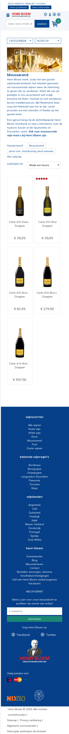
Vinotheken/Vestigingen (34, 575)
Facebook (23, 635)
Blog (34, 560)
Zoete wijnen (34, 448)
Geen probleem (18, 7)
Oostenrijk (35, 528)
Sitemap (12, 720)
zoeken (42, 24)
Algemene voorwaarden (21, 725)
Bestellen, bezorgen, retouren (34, 571)
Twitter (51, 635)
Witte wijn (34, 432)
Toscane (34, 484)
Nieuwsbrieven (34, 564)
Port (34, 444)
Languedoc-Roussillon (34, 476)
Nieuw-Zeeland (34, 524)
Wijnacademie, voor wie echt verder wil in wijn (39, 695)
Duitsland (34, 512)
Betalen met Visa (27, 680)
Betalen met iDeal (9, 679)
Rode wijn (34, 429)
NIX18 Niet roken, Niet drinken (16, 698)
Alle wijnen (34, 425)
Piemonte (34, 480)
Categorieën (20, 40)
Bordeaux (34, 465)
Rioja (34, 488)
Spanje (34, 535)
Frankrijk (35, 516)
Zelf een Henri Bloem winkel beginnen (34, 579)
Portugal (34, 532)
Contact (34, 568)
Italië (34, 520)
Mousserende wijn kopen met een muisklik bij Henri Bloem (21, 14)
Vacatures (34, 583)
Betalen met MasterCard (18, 679)
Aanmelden (34, 618)
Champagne (34, 472)
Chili (34, 508)
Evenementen (34, 556)
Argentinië (34, 505)
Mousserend (34, 440)
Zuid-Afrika (34, 539)
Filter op (48, 40)
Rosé (34, 436)
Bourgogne (34, 469)
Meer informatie (40, 7)
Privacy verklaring (30, 720)
